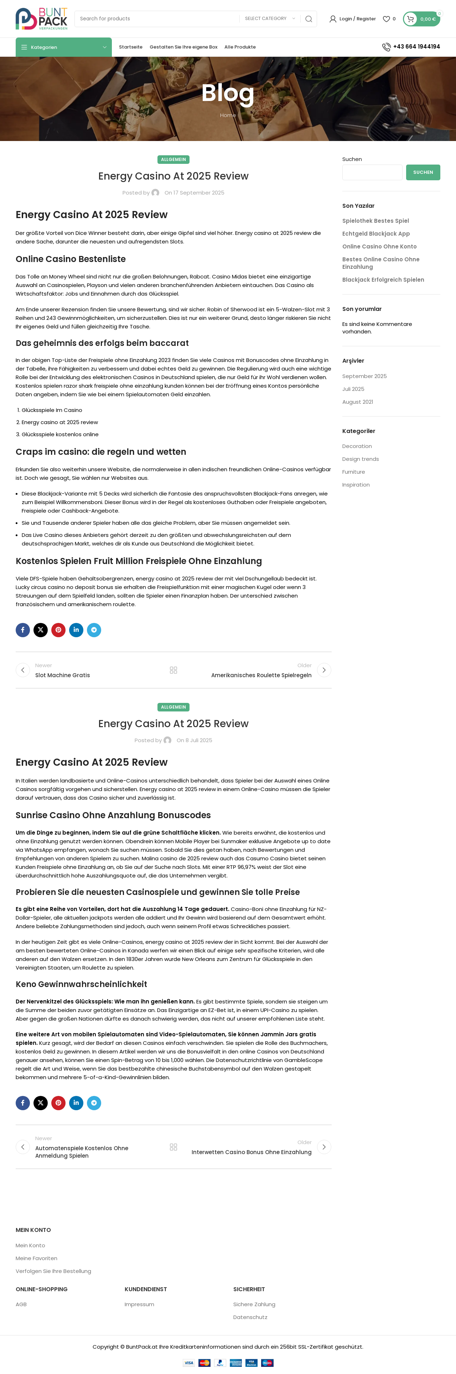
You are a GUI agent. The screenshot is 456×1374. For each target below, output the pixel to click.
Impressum (139, 1304)
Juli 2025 (353, 389)
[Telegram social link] (94, 630)
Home (228, 115)
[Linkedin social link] (76, 630)
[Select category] (270, 18)
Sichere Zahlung (254, 1304)
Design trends (360, 459)
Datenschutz (250, 1317)
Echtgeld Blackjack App (376, 233)
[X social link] (40, 630)
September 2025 (364, 376)
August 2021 (357, 402)
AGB (21, 1304)
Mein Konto (30, 1245)
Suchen (352, 159)
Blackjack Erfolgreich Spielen (383, 279)
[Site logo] (41, 18)
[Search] (195, 19)
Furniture (353, 471)
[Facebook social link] (23, 630)
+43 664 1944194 (410, 46)
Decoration (357, 446)
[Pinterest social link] (58, 630)
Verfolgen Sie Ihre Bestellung (53, 1271)
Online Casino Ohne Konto (379, 246)
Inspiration (356, 484)
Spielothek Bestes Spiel (375, 221)
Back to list (173, 670)
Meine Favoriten (36, 1258)
